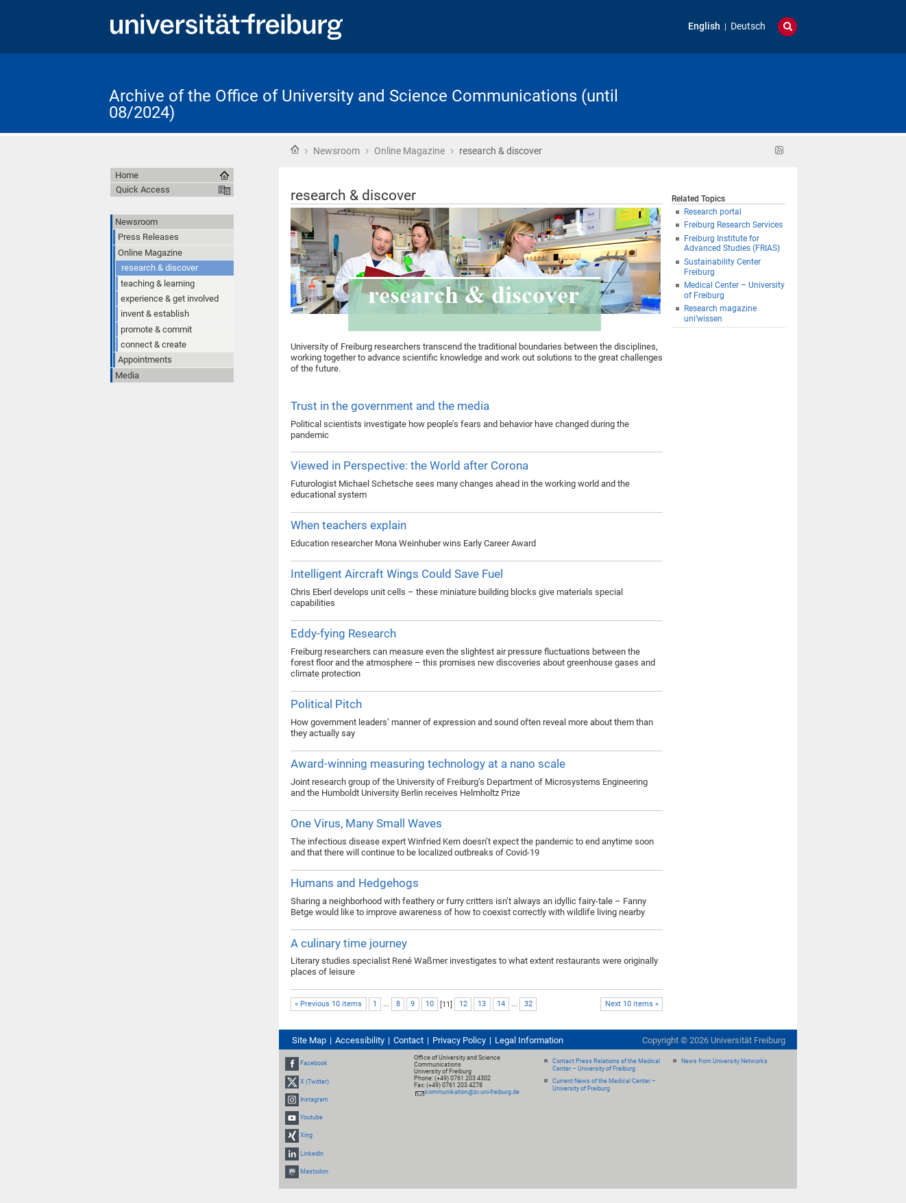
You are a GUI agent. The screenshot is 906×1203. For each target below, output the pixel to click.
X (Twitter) (314, 1081)
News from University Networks (724, 1061)
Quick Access (143, 189)
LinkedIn (311, 1153)
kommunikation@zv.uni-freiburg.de (472, 1092)
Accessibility (359, 1040)
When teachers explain (348, 525)
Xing (306, 1135)
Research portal (713, 212)
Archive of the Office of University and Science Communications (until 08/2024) (363, 104)
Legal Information (529, 1040)
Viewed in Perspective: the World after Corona (409, 465)
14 (501, 1003)
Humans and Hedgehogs (355, 883)
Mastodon (314, 1171)
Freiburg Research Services (733, 225)
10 (430, 1003)
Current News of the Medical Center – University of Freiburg (604, 1085)
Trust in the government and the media (390, 406)
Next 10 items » (632, 1003)
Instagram (314, 1099)
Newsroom (336, 150)
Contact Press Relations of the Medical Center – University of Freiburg (606, 1065)
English (704, 26)
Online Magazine (409, 150)
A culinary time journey (349, 943)
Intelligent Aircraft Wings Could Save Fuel (397, 574)
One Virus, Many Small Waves (366, 823)
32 (528, 1003)
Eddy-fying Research (343, 633)
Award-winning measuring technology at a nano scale (428, 763)
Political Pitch (326, 704)
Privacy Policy (459, 1040)
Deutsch (748, 26)
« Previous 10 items (328, 1003)
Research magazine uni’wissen (720, 314)
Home (295, 149)
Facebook (314, 1063)
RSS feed (779, 150)
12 (463, 1003)
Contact (408, 1040)
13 (482, 1003)
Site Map (309, 1040)
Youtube (311, 1117)
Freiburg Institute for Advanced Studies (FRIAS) (732, 244)
